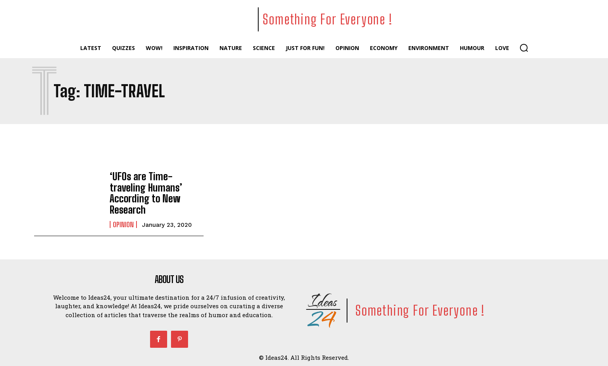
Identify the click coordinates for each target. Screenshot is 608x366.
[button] (524, 47)
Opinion (123, 216)
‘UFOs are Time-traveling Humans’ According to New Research (155, 191)
